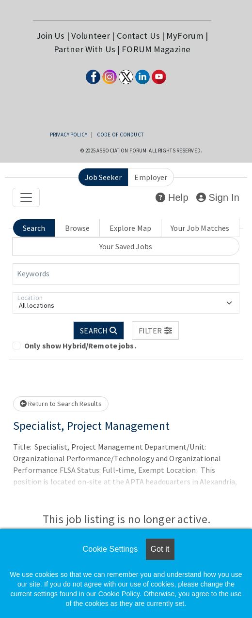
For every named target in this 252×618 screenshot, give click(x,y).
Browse (77, 228)
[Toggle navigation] (26, 197)
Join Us (50, 35)
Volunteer (90, 35)
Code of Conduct (120, 134)
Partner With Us (84, 49)
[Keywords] (126, 274)
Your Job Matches (200, 228)
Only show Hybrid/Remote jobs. (80, 345)
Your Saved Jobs (125, 246)
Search (34, 228)
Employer (150, 177)
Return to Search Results (61, 403)
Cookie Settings (110, 549)
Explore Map (130, 228)
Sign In (217, 197)
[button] (155, 330)
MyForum (185, 35)
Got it (160, 549)
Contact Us (138, 35)
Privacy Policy (68, 134)
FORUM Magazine (156, 49)
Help (172, 197)
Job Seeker (103, 177)
